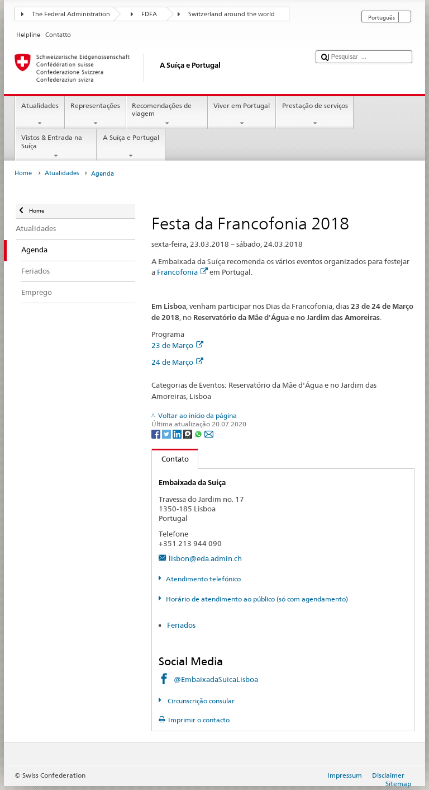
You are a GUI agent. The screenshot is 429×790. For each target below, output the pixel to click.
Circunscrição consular (200, 701)
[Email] (208, 433)
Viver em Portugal (241, 114)
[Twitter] (167, 433)
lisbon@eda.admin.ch (205, 558)
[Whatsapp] (199, 433)
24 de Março (177, 362)
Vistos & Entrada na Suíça (56, 146)
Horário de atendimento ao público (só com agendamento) (257, 599)
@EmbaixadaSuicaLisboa (216, 679)
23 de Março (177, 345)
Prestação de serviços (315, 114)
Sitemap (398, 783)
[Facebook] (156, 433)
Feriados (181, 624)
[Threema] (188, 433)
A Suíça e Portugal (130, 146)
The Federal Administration (71, 14)
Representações (95, 114)
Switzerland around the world (231, 14)
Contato (170, 458)
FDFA (149, 14)
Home (23, 173)
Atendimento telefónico (203, 579)
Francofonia (182, 271)
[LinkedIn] (178, 433)
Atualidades (40, 114)
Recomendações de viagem (167, 114)
